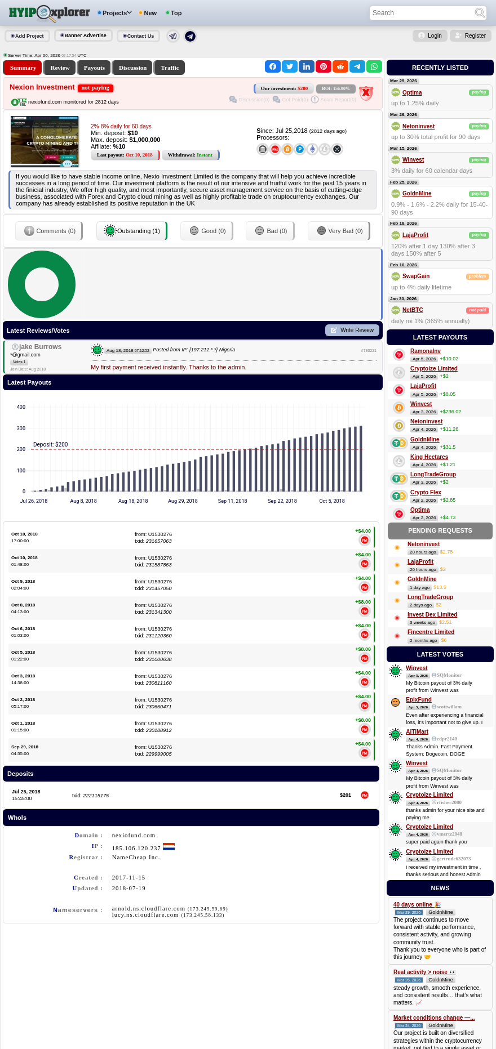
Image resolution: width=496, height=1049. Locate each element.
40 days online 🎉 (417, 904)
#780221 (369, 350)
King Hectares (429, 457)
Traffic (170, 67)
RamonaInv (425, 351)
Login (434, 36)
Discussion (133, 67)
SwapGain (415, 276)
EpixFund (419, 700)
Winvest (413, 160)
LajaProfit (415, 235)
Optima (412, 93)
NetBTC (412, 310)
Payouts (94, 67)
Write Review (357, 330)
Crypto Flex (425, 492)
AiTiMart (417, 732)
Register (475, 36)
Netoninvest (418, 126)
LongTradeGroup (433, 474)
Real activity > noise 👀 (424, 972)
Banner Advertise (86, 35)
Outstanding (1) (132, 231)
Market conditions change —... (434, 1018)
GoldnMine (417, 193)
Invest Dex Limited (432, 614)
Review (59, 67)
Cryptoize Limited (434, 368)
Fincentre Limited (431, 632)
